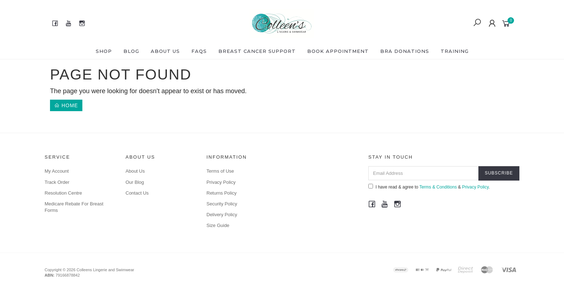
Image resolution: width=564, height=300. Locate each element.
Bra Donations (404, 51)
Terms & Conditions (438, 187)
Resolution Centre (63, 193)
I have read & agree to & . (429, 187)
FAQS (199, 51)
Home (66, 105)
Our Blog (135, 182)
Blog (131, 51)
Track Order (57, 182)
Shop (104, 51)
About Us (165, 51)
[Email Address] (423, 173)
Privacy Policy (221, 182)
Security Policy (221, 203)
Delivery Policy (221, 214)
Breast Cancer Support (257, 51)
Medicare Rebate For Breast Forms (74, 207)
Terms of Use (220, 171)
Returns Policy (221, 193)
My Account (57, 171)
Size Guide (217, 225)
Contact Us (137, 193)
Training (455, 51)
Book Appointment (338, 51)
